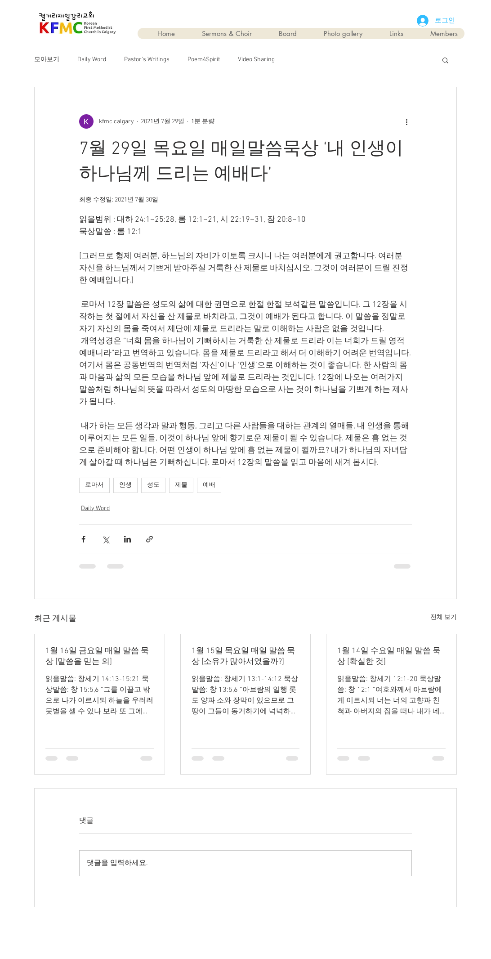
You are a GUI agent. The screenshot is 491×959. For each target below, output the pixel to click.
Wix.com (297, 928)
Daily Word (91, 59)
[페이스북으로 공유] (83, 539)
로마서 (94, 485)
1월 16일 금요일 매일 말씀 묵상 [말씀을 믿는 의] (97, 656)
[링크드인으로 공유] (127, 539)
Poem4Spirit (203, 59)
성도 (153, 485)
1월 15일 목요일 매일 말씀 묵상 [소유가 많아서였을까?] (243, 656)
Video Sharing (256, 59)
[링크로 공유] (149, 539)
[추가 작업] (406, 121)
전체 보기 (443, 617)
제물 (181, 485)
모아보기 (46, 59)
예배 (209, 485)
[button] (445, 59)
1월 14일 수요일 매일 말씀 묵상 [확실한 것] (389, 656)
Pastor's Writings (147, 59)
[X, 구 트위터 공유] (105, 539)
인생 (125, 485)
